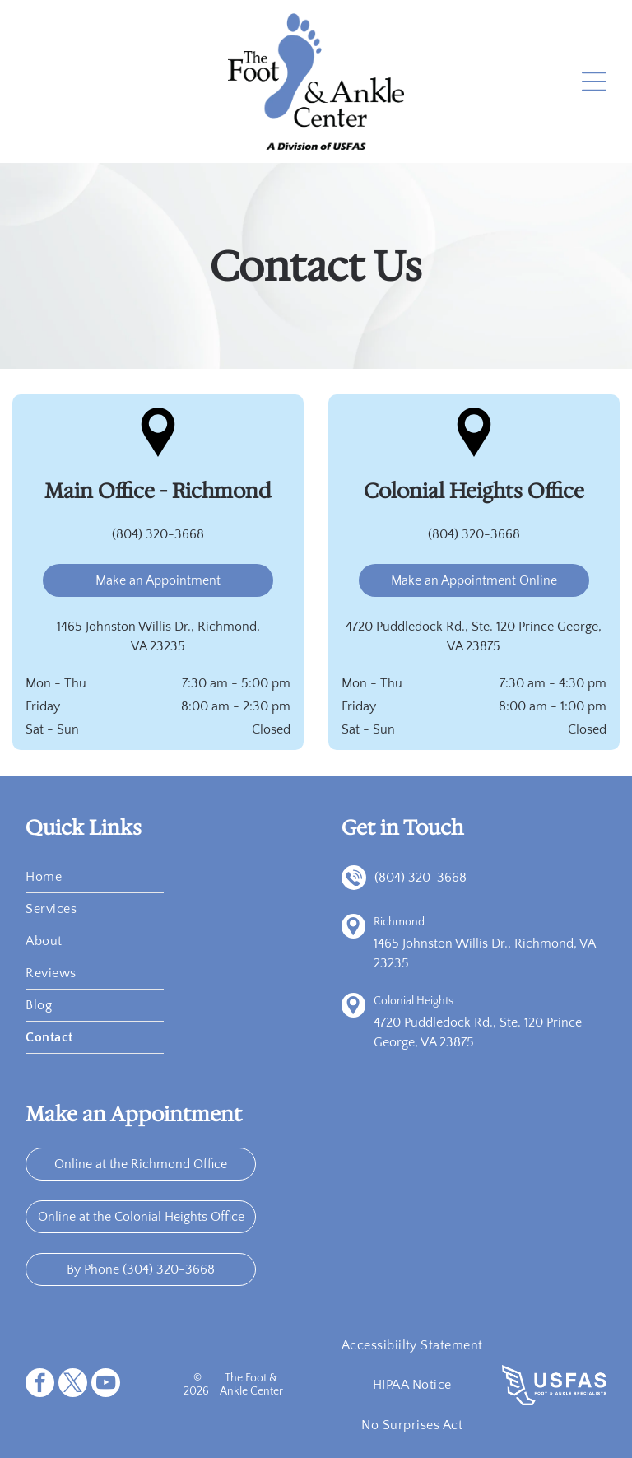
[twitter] (72, 1384)
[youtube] (105, 1384)
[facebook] (40, 1384)
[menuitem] (95, 877)
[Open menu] (594, 81)
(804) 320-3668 (158, 534)
